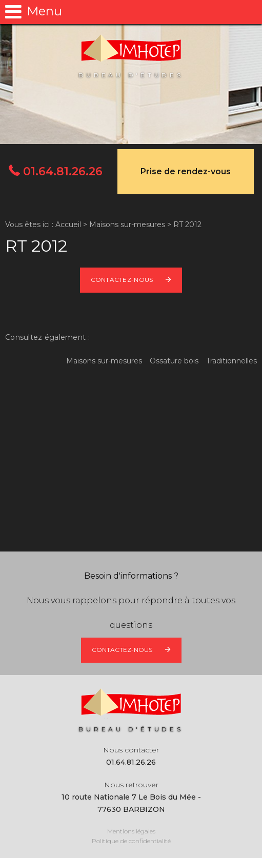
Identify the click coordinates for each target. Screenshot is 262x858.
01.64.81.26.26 (61, 171)
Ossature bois (174, 360)
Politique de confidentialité (131, 841)
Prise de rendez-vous (185, 171)
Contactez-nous (122, 279)
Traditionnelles (231, 360)
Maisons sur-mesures (127, 224)
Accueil (68, 224)
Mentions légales (131, 831)
